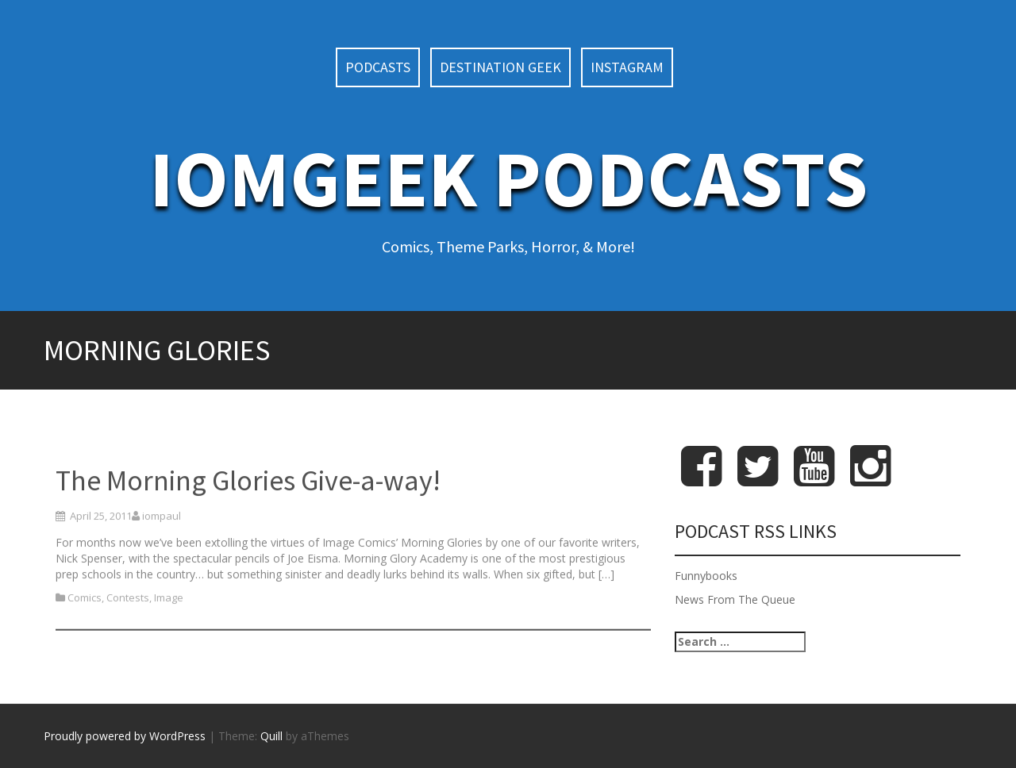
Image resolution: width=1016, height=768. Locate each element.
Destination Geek (500, 67)
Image (168, 627)
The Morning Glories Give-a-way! (248, 510)
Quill (271, 735)
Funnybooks (706, 575)
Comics (84, 627)
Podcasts (377, 67)
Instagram (627, 67)
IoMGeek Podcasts (508, 178)
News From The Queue (735, 599)
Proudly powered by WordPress (125, 735)
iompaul (161, 544)
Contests (127, 627)
